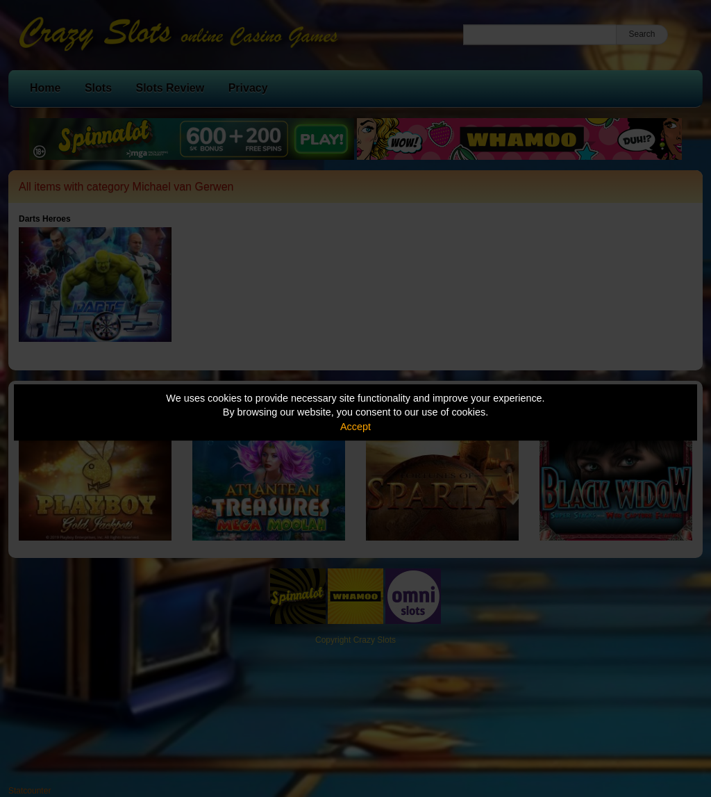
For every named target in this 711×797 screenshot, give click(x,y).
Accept (355, 426)
